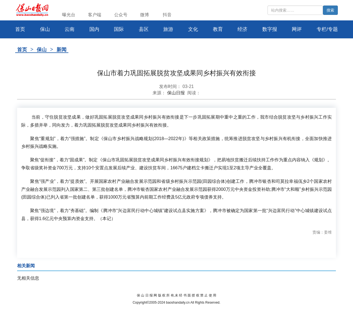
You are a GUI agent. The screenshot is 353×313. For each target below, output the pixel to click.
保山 (45, 29)
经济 (242, 29)
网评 (297, 29)
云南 (69, 29)
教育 (218, 29)
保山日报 (176, 92)
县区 (144, 29)
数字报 (269, 29)
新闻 (61, 49)
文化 (193, 29)
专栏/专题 (327, 29)
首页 (22, 49)
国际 (119, 29)
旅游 (168, 29)
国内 (94, 29)
